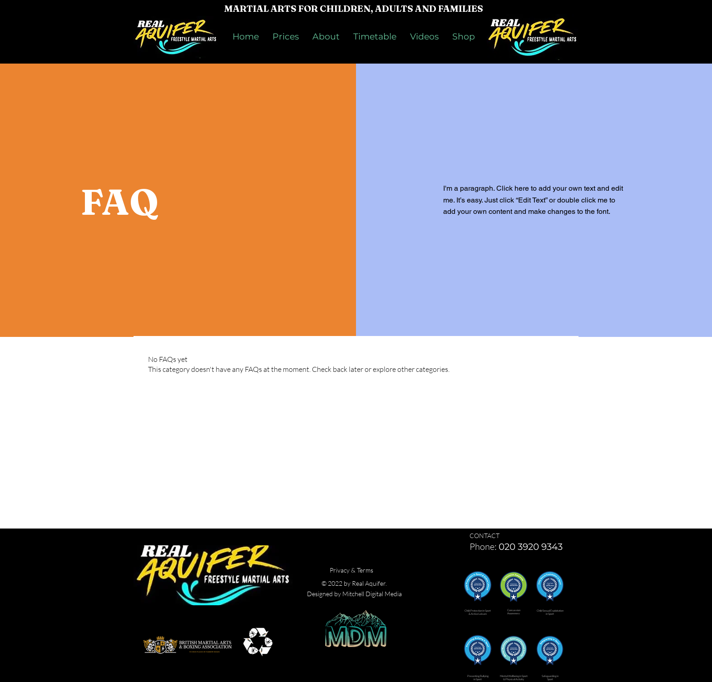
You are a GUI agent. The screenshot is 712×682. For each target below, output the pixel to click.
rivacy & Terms (353, 570)
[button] (477, 585)
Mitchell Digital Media (372, 594)
